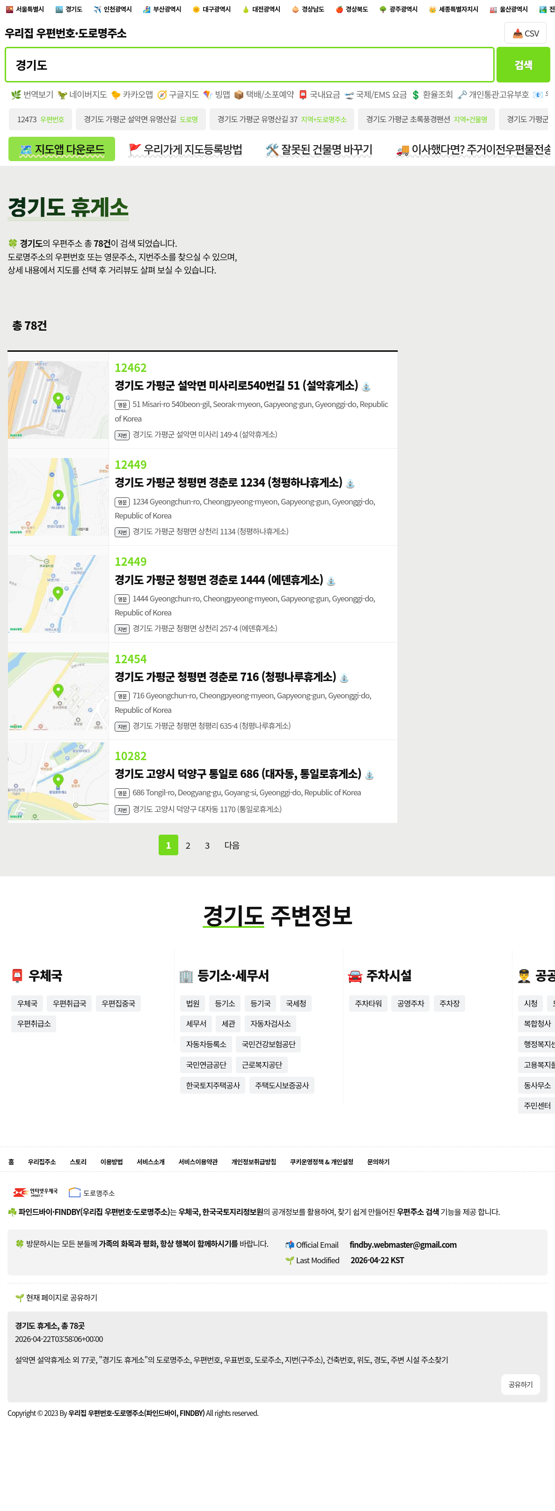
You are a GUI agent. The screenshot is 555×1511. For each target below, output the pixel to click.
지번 (124, 442)
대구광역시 (270, 11)
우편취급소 (34, 1051)
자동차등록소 (206, 1072)
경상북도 (445, 11)
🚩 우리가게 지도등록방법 (186, 153)
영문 (124, 410)
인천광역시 (146, 11)
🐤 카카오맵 (132, 98)
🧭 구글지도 (178, 98)
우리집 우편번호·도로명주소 (65, 37)
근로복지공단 (262, 1092)
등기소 (225, 1031)
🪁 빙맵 (217, 98)
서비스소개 (181, 1192)
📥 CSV (525, 36)
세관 (228, 1051)
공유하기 (520, 1417)
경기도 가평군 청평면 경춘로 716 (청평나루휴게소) (226, 695)
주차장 (450, 1031)
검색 (523, 68)
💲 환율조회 (433, 98)
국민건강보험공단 (269, 1072)
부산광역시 (208, 11)
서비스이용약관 (240, 1192)
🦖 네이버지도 (82, 98)
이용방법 (133, 1192)
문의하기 (469, 1192)
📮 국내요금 (320, 98)
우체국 (27, 1031)
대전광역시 (332, 11)
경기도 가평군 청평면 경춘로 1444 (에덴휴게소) (220, 593)
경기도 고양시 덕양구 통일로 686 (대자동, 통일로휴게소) (239, 797)
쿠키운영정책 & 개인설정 (398, 1192)
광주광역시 (503, 11)
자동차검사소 (270, 1051)
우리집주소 (49, 1192)
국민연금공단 (206, 1092)
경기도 (91, 11)
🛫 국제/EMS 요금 (377, 98)
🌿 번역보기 (32, 98)
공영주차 (410, 1031)
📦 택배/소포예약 (264, 98)
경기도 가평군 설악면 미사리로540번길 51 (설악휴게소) (237, 390)
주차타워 (368, 1031)
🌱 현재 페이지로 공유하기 (56, 1330)
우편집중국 (119, 1031)
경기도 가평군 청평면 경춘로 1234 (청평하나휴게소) (229, 492)
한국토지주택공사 (213, 1113)
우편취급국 (70, 1031)
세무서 (196, 1051)
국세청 (296, 1031)
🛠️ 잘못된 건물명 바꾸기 (321, 153)
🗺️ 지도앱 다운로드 (62, 153)
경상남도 (390, 11)
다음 (231, 873)
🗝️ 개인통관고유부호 (495, 98)
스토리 (92, 1192)
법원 (192, 1031)
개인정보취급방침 (311, 1192)
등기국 (260, 1031)
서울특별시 (38, 11)
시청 (530, 1031)
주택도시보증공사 (282, 1113)
